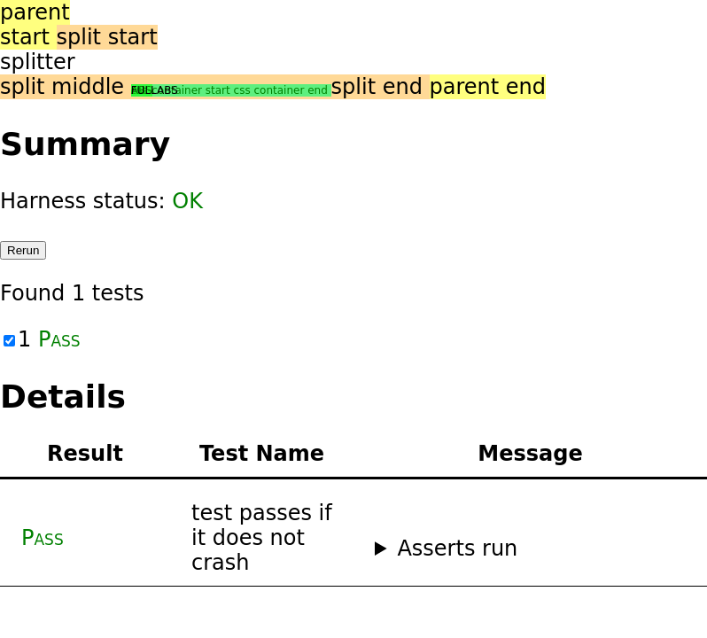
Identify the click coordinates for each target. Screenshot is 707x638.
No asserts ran (530, 548)
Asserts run (457, 548)
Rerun (23, 250)
